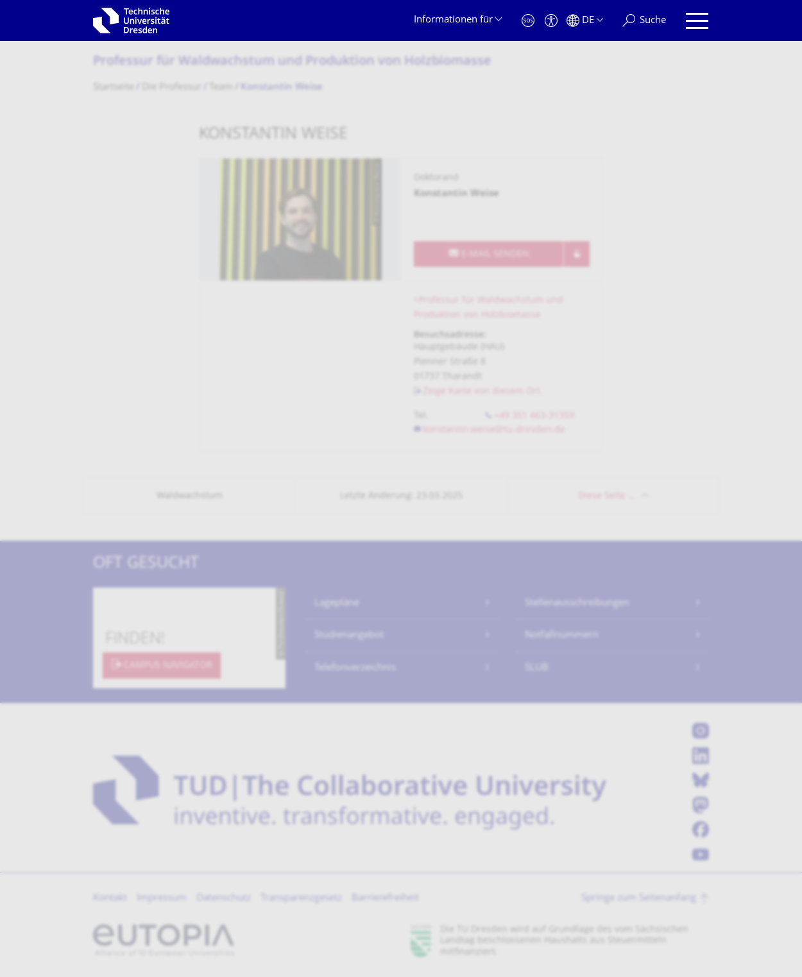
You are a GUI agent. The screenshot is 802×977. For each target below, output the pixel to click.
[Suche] (644, 21)
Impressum (162, 898)
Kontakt (110, 898)
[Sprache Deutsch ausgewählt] (585, 21)
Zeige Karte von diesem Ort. (483, 391)
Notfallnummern (562, 635)
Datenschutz (223, 898)
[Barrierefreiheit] (551, 21)
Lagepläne (336, 603)
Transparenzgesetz (301, 898)
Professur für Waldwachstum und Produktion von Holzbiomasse (292, 62)
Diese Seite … (606, 496)
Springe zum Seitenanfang (638, 898)
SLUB (537, 668)
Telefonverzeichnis (355, 668)
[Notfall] (528, 21)
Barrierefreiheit (385, 898)
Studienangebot (349, 635)
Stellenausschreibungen (577, 603)
